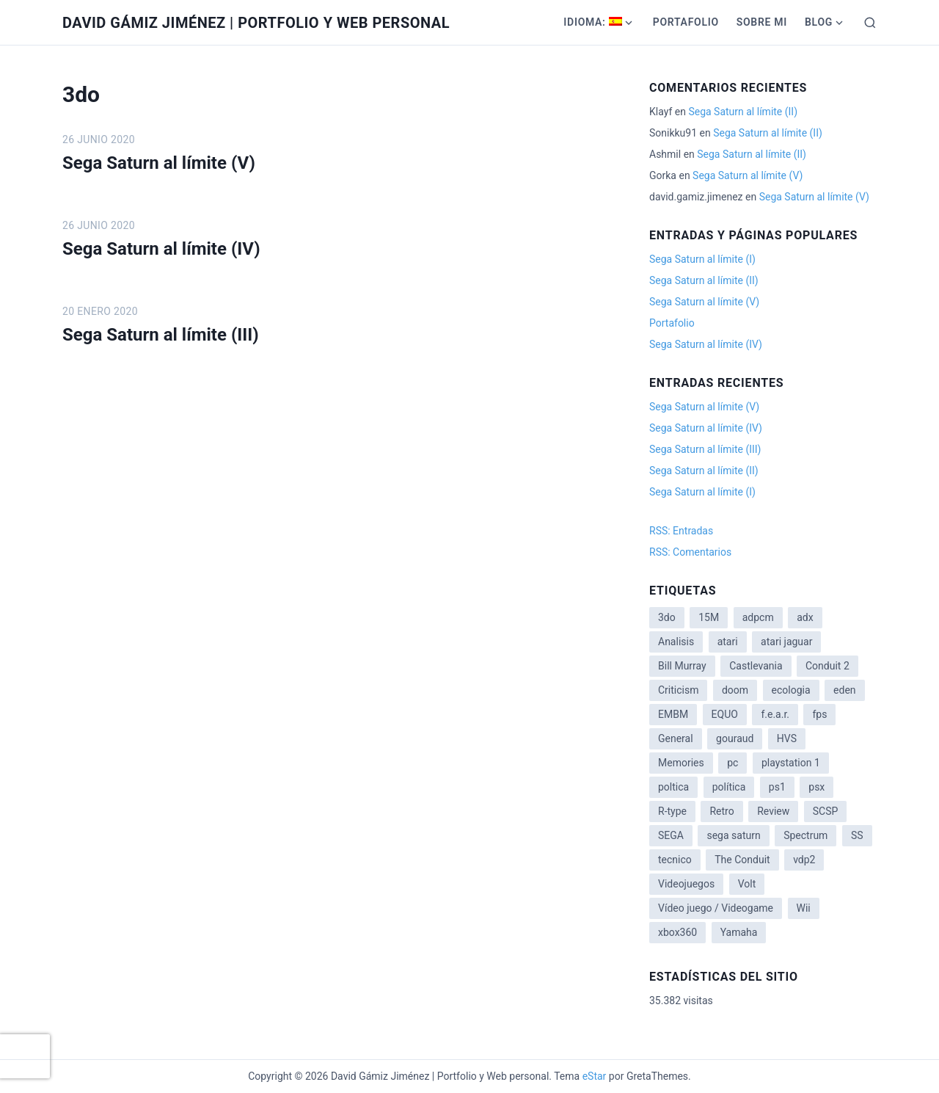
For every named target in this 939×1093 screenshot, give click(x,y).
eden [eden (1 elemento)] (844, 690)
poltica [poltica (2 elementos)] (673, 787)
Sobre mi (762, 22)
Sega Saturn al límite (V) (158, 163)
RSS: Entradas (681, 531)
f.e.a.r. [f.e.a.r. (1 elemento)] (775, 714)
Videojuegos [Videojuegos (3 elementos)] (686, 884)
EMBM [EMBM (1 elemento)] (673, 714)
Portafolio (686, 22)
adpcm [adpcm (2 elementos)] (758, 617)
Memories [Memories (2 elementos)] (681, 763)
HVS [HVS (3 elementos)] (787, 738)
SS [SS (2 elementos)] (857, 835)
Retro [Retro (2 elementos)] (721, 811)
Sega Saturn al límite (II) (742, 111)
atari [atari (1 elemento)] (727, 641)
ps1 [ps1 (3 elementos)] (777, 787)
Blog (819, 22)
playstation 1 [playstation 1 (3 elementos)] (790, 763)
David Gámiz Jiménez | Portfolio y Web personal (256, 23)
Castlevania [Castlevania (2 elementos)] (755, 666)
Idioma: (592, 22)
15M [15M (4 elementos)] (708, 617)
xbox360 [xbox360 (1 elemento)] (677, 932)
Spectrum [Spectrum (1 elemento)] (805, 835)
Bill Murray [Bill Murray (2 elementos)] (682, 666)
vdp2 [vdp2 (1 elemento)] (804, 859)
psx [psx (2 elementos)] (816, 787)
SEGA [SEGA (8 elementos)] (671, 835)
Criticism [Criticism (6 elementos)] (678, 690)
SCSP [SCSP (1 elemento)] (825, 811)
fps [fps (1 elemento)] (819, 714)
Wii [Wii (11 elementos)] (804, 908)
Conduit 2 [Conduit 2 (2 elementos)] (827, 666)
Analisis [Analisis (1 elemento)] (676, 641)
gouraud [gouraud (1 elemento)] (734, 738)
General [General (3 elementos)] (675, 738)
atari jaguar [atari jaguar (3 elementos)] (786, 641)
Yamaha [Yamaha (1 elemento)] (739, 932)
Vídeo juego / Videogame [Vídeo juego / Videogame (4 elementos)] (715, 908)
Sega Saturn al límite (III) (160, 334)
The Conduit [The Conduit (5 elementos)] (742, 859)
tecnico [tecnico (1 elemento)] (675, 859)
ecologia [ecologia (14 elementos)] (791, 690)
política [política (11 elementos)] (729, 787)
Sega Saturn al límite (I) (702, 259)
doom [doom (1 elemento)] (735, 690)
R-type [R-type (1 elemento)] (672, 811)
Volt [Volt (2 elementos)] (747, 884)
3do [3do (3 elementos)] (667, 617)
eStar (594, 1076)
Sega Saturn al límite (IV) (161, 249)
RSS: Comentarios (690, 552)
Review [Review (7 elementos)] (773, 811)
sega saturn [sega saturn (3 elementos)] (733, 835)
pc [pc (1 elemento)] (732, 763)
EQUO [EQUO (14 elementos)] (725, 714)
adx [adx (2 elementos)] (805, 617)
